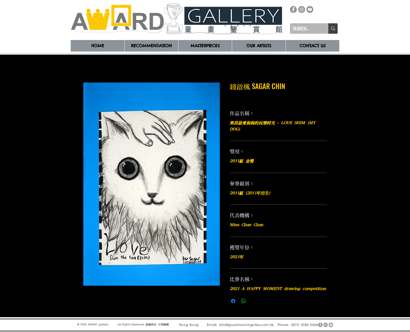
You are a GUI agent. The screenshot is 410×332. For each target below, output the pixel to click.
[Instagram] (301, 9)
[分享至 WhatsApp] (243, 301)
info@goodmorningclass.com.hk (246, 324)
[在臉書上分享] (233, 301)
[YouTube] (309, 9)
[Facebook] (293, 9)
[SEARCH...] (305, 28)
